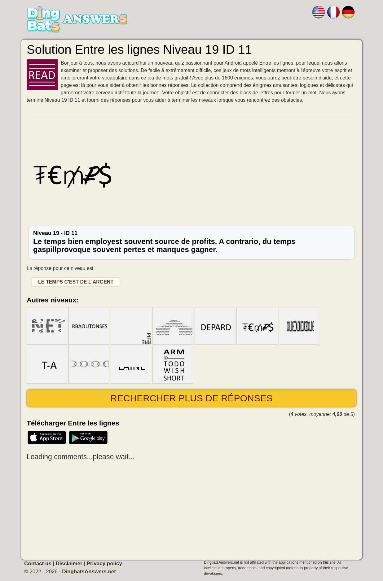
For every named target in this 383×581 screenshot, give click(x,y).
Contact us (37, 563)
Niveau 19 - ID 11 (191, 242)
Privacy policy (104, 563)
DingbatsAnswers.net (89, 572)
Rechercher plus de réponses (191, 398)
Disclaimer (69, 563)
